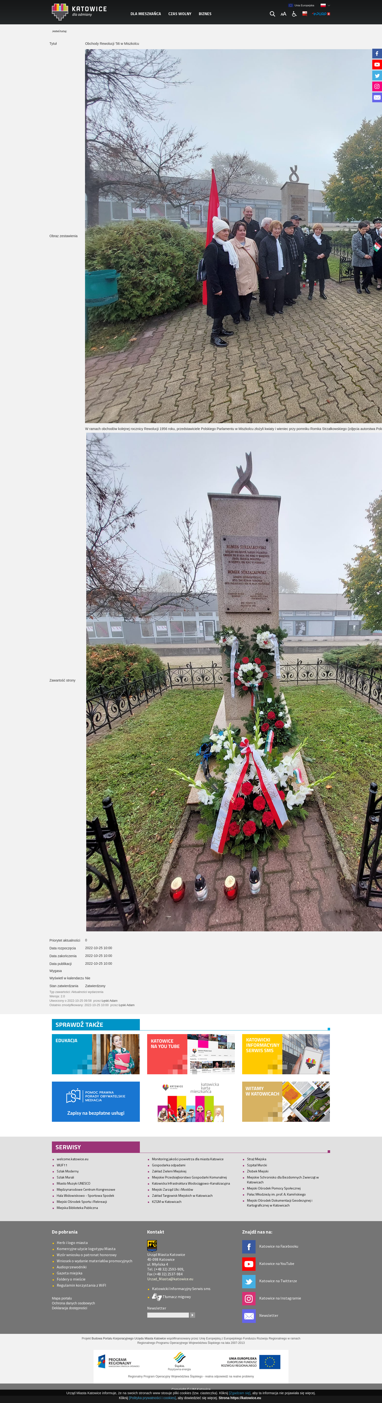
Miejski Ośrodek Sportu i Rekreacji (82, 1201)
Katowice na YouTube (276, 1263)
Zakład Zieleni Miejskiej (169, 1171)
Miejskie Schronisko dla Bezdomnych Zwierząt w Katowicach (283, 1180)
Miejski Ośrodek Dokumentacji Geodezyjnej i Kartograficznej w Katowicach (279, 1203)
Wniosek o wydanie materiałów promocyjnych (94, 1260)
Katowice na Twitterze (278, 1280)
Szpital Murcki (257, 1165)
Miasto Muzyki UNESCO (73, 1183)
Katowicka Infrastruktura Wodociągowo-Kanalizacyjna (191, 1183)
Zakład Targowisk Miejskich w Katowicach (182, 1195)
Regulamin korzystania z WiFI (81, 1285)
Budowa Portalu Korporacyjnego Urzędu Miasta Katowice (129, 1338)
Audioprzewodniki (71, 1266)
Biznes (205, 14)
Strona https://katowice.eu (240, 1398)
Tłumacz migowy (176, 1296)
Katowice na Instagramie (280, 1298)
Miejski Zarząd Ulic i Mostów (172, 1189)
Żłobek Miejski (257, 1171)
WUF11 (62, 1165)
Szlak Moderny (68, 1171)
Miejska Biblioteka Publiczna (77, 1207)
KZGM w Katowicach (166, 1201)
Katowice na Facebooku (278, 1246)
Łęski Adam (109, 1000)
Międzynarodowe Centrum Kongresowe (86, 1189)
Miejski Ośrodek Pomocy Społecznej (274, 1188)
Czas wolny (179, 14)
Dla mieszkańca (146, 14)
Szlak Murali (65, 1177)
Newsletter (268, 1315)
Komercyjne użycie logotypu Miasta (86, 1248)
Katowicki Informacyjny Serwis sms (181, 1288)
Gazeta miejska (69, 1273)
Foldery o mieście (71, 1279)
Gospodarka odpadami (168, 1165)
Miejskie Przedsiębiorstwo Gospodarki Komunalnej (189, 1177)
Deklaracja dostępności (69, 1308)
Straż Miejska (256, 1158)
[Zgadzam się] (239, 1393)
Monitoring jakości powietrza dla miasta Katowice (188, 1158)
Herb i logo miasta (72, 1242)
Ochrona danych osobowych (73, 1303)
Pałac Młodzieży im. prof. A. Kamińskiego (276, 1194)
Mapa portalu (62, 1298)
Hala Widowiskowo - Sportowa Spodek (85, 1195)
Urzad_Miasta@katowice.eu (170, 1278)
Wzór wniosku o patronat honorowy (86, 1254)
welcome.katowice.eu (72, 1158)
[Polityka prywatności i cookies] (152, 1398)
